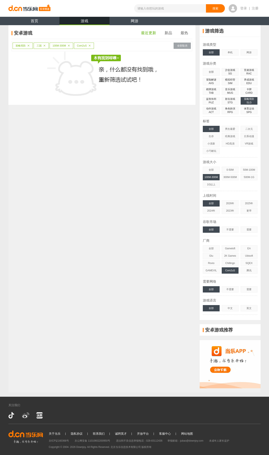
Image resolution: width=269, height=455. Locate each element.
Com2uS (84, 45)
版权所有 (146, 447)
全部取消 (182, 45)
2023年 (230, 210)
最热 (184, 33)
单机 (230, 52)
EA (249, 248)
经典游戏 (230, 136)
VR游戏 (249, 143)
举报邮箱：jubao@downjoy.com (185, 440)
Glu (211, 255)
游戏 (84, 22)
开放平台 (143, 433)
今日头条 (39, 415)
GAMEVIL (211, 270)
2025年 (249, 203)
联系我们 (99, 433)
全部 (211, 52)
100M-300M (61, 45)
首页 (34, 21)
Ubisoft (249, 255)
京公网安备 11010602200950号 (92, 440)
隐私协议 (77, 433)
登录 (243, 8)
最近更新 (148, 33)
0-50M (230, 169)
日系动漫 (249, 136)
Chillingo (230, 263)
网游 (134, 21)
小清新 (211, 143)
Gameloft (230, 248)
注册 (255, 8)
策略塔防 (23, 45)
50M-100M (249, 169)
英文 (249, 308)
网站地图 (187, 433)
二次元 (249, 128)
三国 (41, 45)
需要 (249, 229)
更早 (249, 210)
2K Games (230, 255)
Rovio (211, 263)
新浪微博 (25, 415)
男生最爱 (230, 128)
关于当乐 (55, 433)
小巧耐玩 (211, 151)
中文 (230, 308)
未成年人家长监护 (219, 440)
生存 (211, 136)
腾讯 (249, 270)
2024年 (211, 210)
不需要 (230, 229)
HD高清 (230, 143)
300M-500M (230, 177)
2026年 (230, 203)
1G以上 (211, 184)
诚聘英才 (121, 433)
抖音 (11, 415)
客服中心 (165, 433)
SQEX (248, 263)
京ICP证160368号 (59, 440)
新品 (168, 33)
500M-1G (249, 177)
